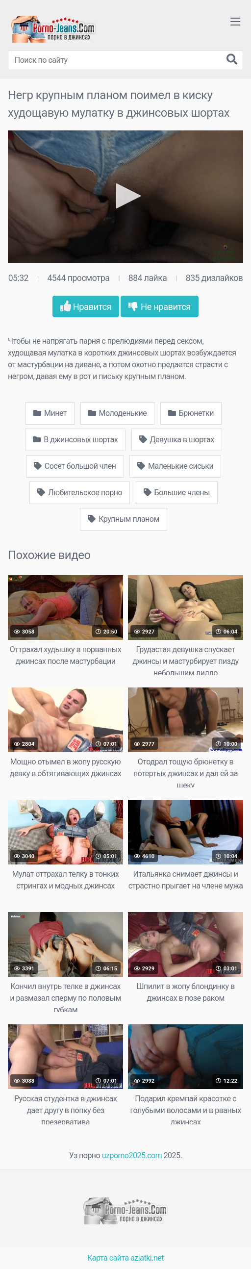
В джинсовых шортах (75, 439)
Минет (50, 413)
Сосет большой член (75, 466)
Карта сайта (108, 1258)
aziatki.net (147, 1258)
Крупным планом (123, 519)
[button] (126, 196)
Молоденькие (117, 413)
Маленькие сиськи (175, 466)
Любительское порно (79, 492)
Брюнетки (191, 413)
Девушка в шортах (176, 439)
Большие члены (177, 492)
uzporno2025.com (132, 1155)
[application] (125, 196)
